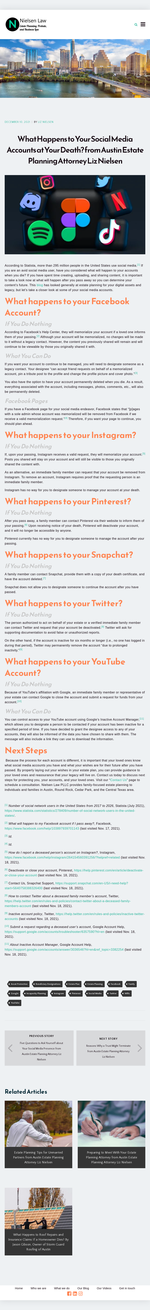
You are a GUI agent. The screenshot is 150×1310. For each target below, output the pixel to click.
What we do (62, 1288)
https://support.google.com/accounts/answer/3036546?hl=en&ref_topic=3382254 (64, 949)
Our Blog (83, 1288)
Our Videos (104, 1288)
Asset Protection (19, 984)
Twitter (113, 993)
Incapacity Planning (36, 993)
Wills (127, 993)
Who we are (38, 1288)
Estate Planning (95, 984)
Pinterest (76, 993)
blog (40, 285)
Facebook (116, 984)
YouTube (15, 1003)
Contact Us (118, 780)
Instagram (59, 993)
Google (14, 993)
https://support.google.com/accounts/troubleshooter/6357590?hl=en (54, 931)
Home (19, 1288)
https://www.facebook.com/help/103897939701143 (42, 828)
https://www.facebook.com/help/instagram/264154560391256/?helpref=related (62, 857)
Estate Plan (74, 984)
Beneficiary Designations (48, 984)
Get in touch (127, 1288)
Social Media (95, 993)
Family (132, 984)
